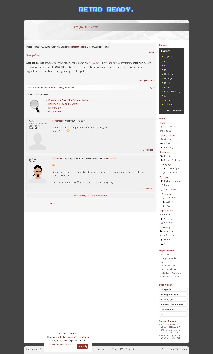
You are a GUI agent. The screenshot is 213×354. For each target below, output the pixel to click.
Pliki (168, 206)
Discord (163, 45)
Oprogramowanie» (168, 258)
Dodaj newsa (32, 349)
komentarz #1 (58, 121)
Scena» (176, 277)
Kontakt (168, 214)
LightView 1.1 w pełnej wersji (63, 104)
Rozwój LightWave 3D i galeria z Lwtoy (68, 100)
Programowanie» (167, 266)
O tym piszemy (166, 250)
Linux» (173, 269)
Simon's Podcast (167, 321)
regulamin (84, 337)
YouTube (113, 349)
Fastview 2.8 (54, 107)
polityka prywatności (68, 337)
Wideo (167, 143)
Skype (167, 160)
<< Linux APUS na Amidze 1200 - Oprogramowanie (50, 87)
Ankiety (169, 202)
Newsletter (131, 349)
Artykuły (168, 131)
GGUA (167, 239)
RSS (121, 349)
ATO (166, 243)
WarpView (94, 63)
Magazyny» (177, 273)
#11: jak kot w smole (170, 324)
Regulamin (169, 222)
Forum (167, 156)
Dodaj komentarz (147, 80)
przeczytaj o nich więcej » (61, 344)
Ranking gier (170, 185)
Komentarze (172, 172)
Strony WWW (170, 189)
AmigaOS (166, 289)
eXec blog (169, 235)
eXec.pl (52, 203)
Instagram (101, 349)
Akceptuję (82, 346)
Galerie (168, 139)
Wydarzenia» (166, 277)
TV (176, 143)
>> (153, 87)
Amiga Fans (169, 231)
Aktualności (79, 195)
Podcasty (168, 147)
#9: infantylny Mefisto (171, 335)
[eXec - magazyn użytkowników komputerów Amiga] (44, 30)
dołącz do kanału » (175, 111)
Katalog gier (167, 299)
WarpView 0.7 (55, 111)
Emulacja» (164, 269)
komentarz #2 (58, 158)
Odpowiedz (148, 150)
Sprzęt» (163, 262)
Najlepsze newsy (172, 181)
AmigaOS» (164, 255)
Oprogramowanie (78, 47)
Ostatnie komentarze (97, 195)
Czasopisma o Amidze (172, 304)
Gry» (170, 262)
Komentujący (172, 168)
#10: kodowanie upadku (172, 330)
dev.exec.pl (182, 349)
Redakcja (168, 218)
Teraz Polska (167, 309)
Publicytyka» (165, 273)
